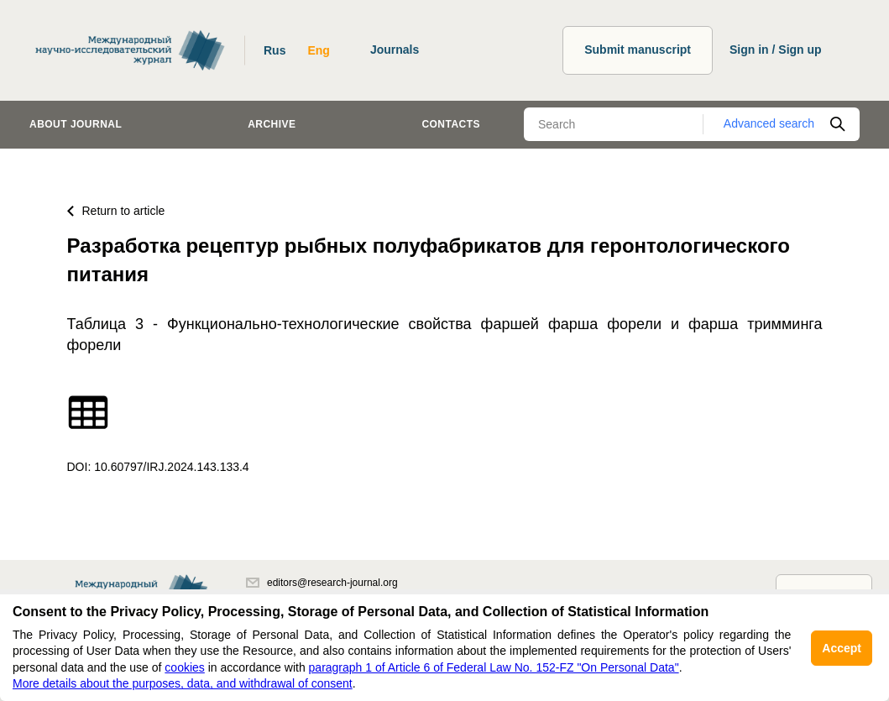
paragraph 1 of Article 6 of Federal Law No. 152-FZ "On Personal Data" (494, 667)
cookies (184, 667)
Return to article (116, 210)
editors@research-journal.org (322, 583)
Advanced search (769, 123)
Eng (318, 50)
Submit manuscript (637, 49)
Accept (841, 648)
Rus (274, 50)
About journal (75, 124)
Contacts (450, 124)
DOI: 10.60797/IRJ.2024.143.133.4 (158, 466)
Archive (271, 124)
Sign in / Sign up (776, 49)
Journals (394, 49)
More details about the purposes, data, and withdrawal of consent (183, 683)
